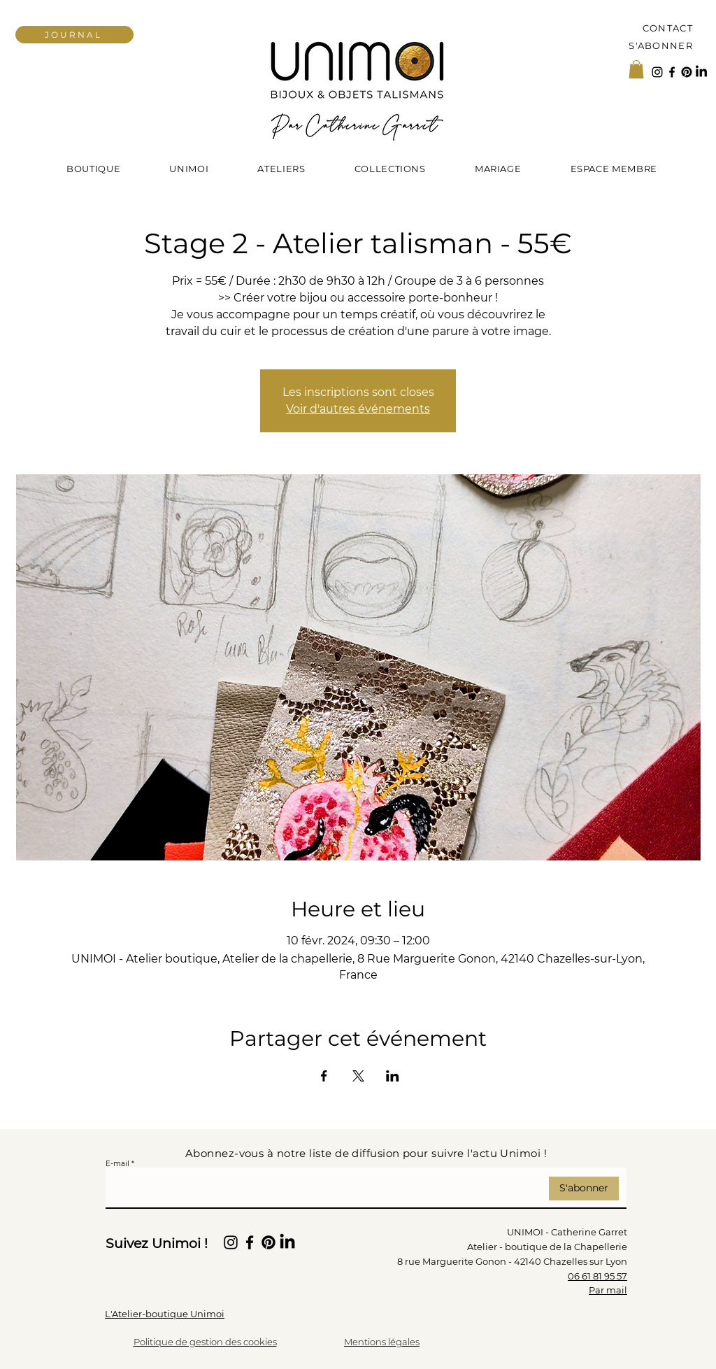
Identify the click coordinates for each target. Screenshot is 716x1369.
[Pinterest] (687, 72)
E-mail (117, 1164)
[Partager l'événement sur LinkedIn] (392, 1075)
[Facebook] (672, 72)
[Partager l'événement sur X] (358, 1075)
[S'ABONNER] (655, 45)
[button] (636, 69)
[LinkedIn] (701, 72)
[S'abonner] (584, 1188)
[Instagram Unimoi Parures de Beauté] (657, 72)
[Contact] (655, 27)
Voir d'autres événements (358, 409)
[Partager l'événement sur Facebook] (324, 1075)
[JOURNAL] (74, 34)
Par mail (608, 1290)
